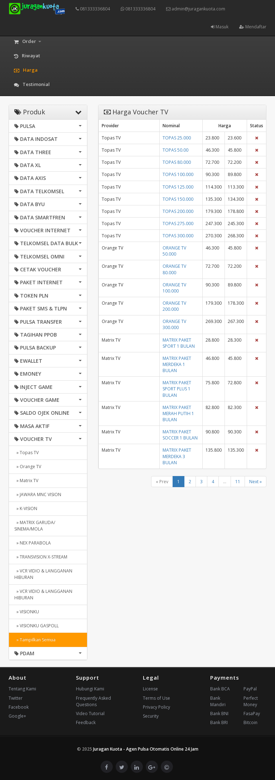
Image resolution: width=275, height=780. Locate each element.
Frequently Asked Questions (93, 701)
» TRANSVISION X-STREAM (40, 557)
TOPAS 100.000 (178, 174)
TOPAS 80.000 (177, 162)
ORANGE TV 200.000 (174, 306)
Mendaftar (252, 27)
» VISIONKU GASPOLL (36, 626)
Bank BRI (219, 722)
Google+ (17, 716)
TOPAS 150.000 (178, 199)
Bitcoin (250, 722)
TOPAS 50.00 (175, 150)
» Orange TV (27, 466)
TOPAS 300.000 (178, 236)
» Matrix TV (26, 480)
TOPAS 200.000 (178, 211)
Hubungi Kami (90, 689)
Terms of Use (156, 698)
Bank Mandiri (218, 701)
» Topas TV (26, 453)
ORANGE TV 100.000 (174, 288)
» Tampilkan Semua (35, 640)
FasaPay (251, 713)
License (150, 689)
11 (237, 482)
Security (151, 716)
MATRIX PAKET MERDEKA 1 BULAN (177, 364)
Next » (255, 482)
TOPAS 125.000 (178, 187)
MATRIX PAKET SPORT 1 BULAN (179, 343)
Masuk (219, 27)
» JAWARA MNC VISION (37, 494)
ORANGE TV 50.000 (174, 251)
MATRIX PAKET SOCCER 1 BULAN (180, 435)
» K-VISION (25, 508)
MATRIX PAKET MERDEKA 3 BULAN (177, 456)
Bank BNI (219, 713)
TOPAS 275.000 (178, 223)
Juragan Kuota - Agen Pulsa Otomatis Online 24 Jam (145, 749)
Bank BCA (220, 689)
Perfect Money (250, 701)
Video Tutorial (90, 713)
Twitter (16, 698)
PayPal (250, 689)
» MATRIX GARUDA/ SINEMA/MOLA (34, 525)
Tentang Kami (22, 689)
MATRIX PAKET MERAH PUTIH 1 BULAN (178, 413)
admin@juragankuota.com (195, 9)
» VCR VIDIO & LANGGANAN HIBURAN (43, 574)
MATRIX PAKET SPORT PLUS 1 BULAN (177, 389)
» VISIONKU (26, 612)
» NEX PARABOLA (32, 543)
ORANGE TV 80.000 (174, 269)
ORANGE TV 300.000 (174, 324)
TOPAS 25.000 (177, 138)
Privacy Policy (156, 707)
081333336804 (93, 9)
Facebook (19, 707)
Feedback (86, 722)
